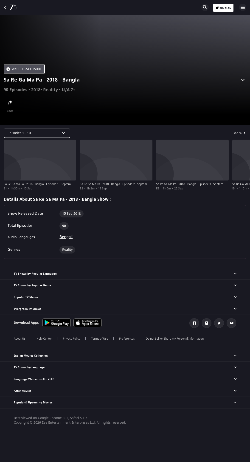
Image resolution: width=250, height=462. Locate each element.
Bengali (66, 236)
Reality (50, 90)
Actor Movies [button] (22, 391)
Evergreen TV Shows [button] (27, 309)
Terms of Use (99, 339)
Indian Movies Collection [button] (31, 356)
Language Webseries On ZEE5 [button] (34, 379)
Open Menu (242, 7)
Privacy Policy (71, 339)
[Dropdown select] (37, 133)
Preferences (127, 339)
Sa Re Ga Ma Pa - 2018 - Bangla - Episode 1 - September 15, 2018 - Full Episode (54, 184)
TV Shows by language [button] (29, 367)
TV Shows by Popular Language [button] (35, 274)
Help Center (44, 339)
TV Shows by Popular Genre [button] (32, 285)
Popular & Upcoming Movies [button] (33, 402)
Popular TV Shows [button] (26, 297)
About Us (19, 339)
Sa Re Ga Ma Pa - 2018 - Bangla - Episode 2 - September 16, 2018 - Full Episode (130, 184)
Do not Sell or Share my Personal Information (175, 339)
